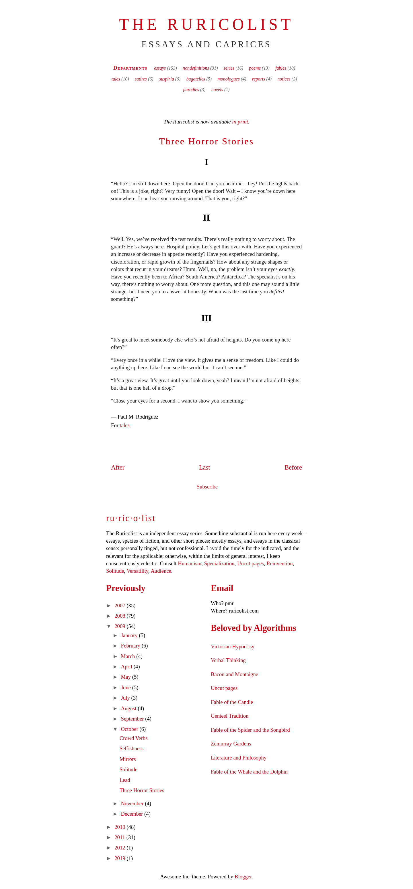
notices (283, 78)
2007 (120, 606)
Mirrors (128, 759)
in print (240, 122)
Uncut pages (250, 563)
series (229, 68)
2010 (120, 827)
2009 (120, 626)
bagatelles (195, 78)
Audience (161, 571)
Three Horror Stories (206, 141)
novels (217, 89)
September (133, 719)
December (133, 814)
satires (141, 78)
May (126, 677)
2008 (120, 616)
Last (204, 467)
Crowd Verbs (134, 738)
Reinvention (279, 563)
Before (293, 467)
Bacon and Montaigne (234, 674)
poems (255, 68)
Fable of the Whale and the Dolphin (249, 772)
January (130, 635)
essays (160, 68)
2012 (120, 848)
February (131, 646)
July (126, 698)
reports (258, 78)
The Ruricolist (206, 24)
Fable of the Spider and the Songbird (250, 730)
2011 (120, 837)
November (133, 803)
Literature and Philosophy (238, 758)
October (130, 729)
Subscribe (207, 487)
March (129, 656)
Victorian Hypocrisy (232, 646)
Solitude (115, 571)
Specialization (219, 563)
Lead (125, 780)
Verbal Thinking (228, 660)
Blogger (243, 877)
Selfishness (132, 748)
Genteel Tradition (229, 716)
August (129, 708)
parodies (191, 89)
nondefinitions (196, 68)
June (126, 687)
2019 (120, 858)
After (117, 467)
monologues (228, 78)
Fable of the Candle (232, 702)
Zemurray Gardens (231, 744)
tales (116, 78)
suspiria (166, 78)
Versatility (137, 571)
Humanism (189, 563)
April (127, 667)
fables (280, 68)
